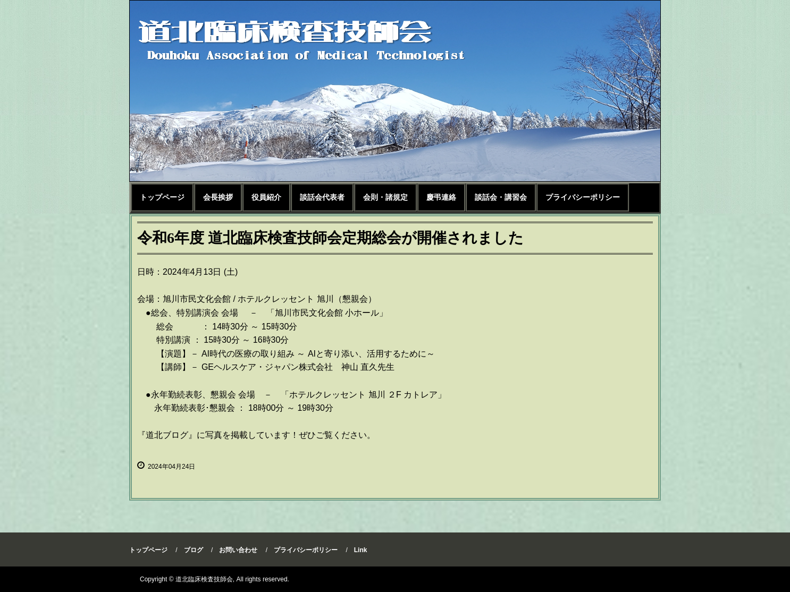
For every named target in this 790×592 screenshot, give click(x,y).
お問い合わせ (238, 550)
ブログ (193, 550)
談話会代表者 (322, 197)
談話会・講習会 (501, 197)
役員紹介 (266, 197)
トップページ (162, 197)
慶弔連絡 (441, 197)
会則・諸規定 (385, 197)
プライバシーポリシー (582, 197)
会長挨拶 (218, 197)
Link (360, 550)
